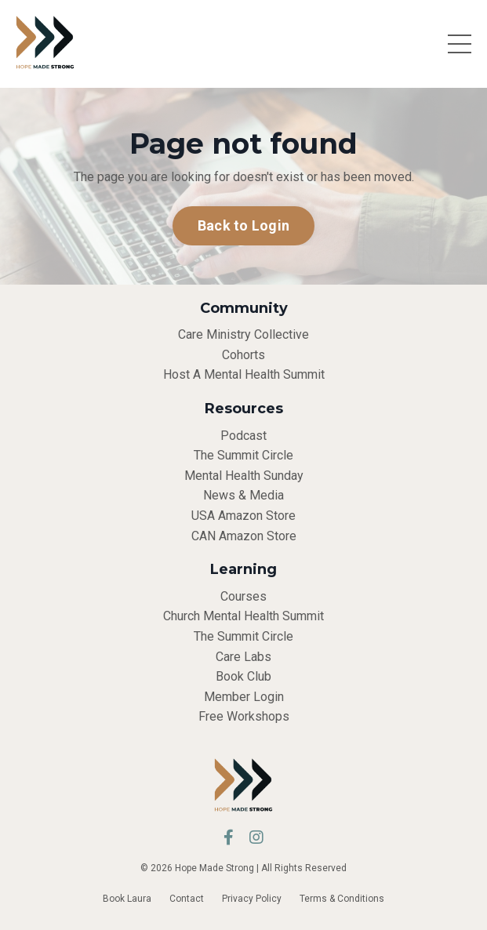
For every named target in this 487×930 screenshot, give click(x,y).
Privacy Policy (252, 898)
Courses (243, 596)
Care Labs (243, 656)
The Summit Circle (243, 455)
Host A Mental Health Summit (244, 374)
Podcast (243, 435)
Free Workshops (243, 716)
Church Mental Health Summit (243, 615)
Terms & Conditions (342, 898)
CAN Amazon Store (243, 536)
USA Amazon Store (243, 515)
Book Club (243, 676)
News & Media (243, 495)
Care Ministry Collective (243, 334)
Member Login (244, 696)
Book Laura (127, 898)
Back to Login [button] (243, 225)
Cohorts (243, 354)
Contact (186, 898)
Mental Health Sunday (243, 475)
